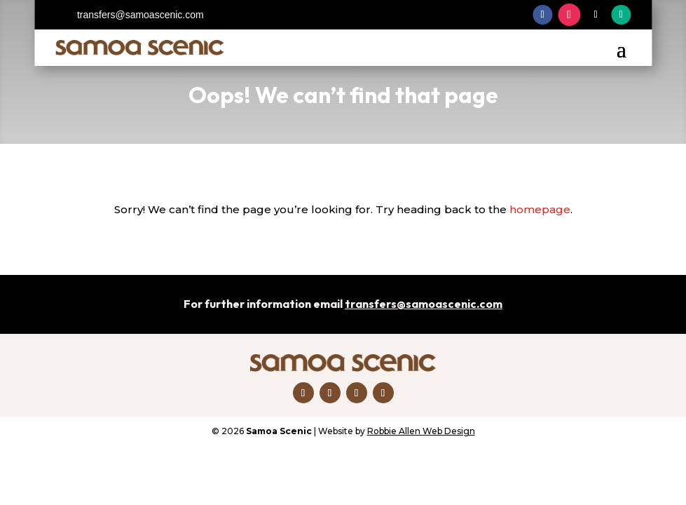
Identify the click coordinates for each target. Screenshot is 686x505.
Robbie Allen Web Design (421, 431)
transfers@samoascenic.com (140, 14)
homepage (539, 209)
